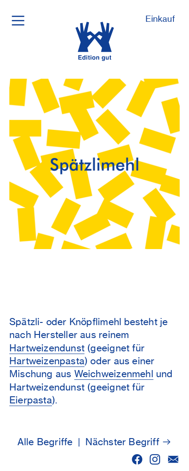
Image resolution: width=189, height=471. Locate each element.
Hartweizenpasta (46, 360)
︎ (155, 459)
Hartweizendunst (46, 348)
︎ (173, 459)
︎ (137, 459)
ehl (146, 373)
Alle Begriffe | (51, 441)
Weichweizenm (107, 373)
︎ (18, 20)
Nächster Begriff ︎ (128, 441)
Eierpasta (30, 400)
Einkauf (160, 19)
